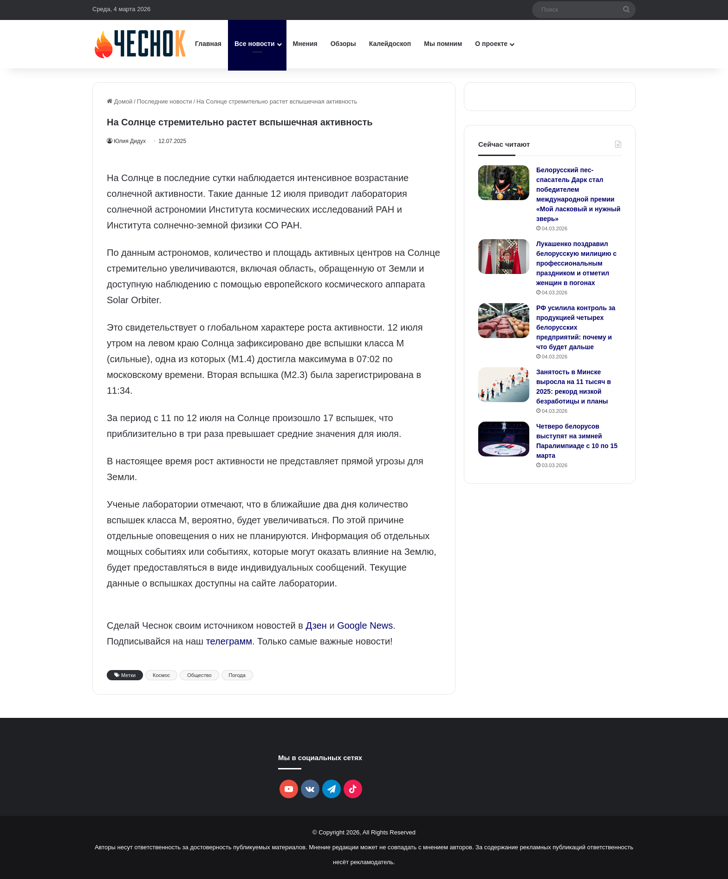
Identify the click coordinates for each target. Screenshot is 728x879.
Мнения (305, 43)
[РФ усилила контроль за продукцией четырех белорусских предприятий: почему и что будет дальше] (503, 320)
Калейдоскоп (390, 43)
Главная (208, 43)
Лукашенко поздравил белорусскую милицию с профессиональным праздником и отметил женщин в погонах (576, 263)
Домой (119, 101)
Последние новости (164, 101)
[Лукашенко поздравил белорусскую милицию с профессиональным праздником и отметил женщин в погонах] (503, 256)
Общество (199, 675)
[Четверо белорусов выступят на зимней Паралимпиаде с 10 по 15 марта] (503, 439)
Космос (161, 675)
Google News (365, 625)
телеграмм (229, 641)
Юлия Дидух (131, 141)
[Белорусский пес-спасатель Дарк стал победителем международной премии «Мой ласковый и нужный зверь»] (503, 182)
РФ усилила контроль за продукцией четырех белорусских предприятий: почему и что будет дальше (575, 327)
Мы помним (443, 43)
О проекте (491, 43)
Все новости (254, 43)
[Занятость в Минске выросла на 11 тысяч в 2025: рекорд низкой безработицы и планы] (503, 384)
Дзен (316, 625)
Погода (237, 675)
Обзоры (343, 43)
